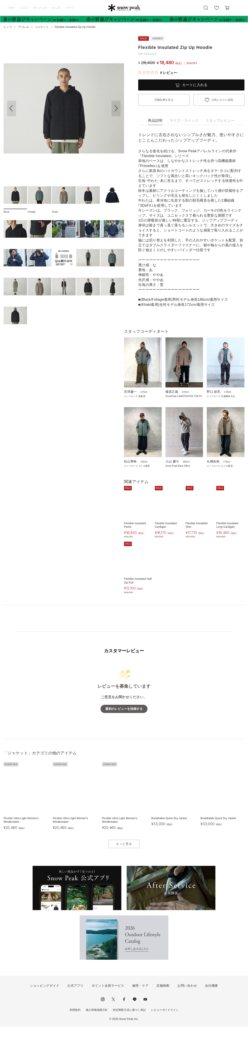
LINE (134, 1011)
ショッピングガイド (44, 997)
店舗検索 (162, 997)
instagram (102, 1011)
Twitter (113, 1011)
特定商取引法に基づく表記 (129, 1021)
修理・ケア (140, 997)
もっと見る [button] (124, 855)
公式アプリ (75, 997)
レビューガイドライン (164, 1021)
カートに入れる (194, 85)
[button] (116, 108)
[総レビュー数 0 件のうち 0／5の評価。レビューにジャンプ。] (157, 72)
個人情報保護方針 (97, 1021)
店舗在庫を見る (163, 99)
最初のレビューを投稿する (124, 720)
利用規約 (75, 1021)
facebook (124, 1011)
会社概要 (211, 997)
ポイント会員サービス (108, 997)
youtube (145, 1011)
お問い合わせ (187, 997)
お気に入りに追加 (222, 99)
